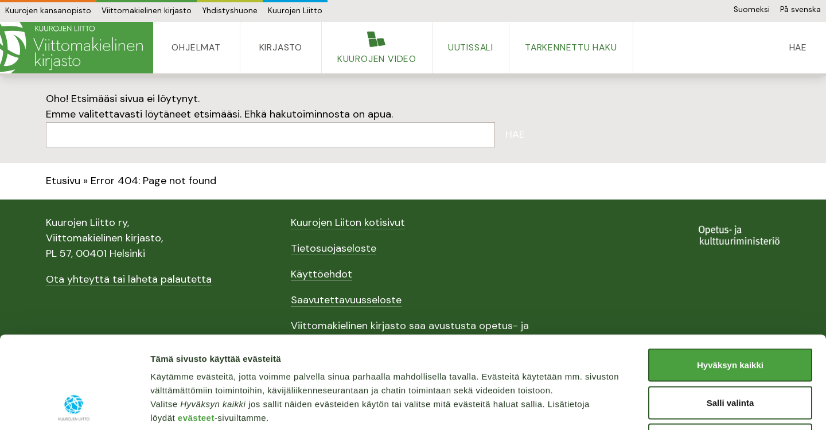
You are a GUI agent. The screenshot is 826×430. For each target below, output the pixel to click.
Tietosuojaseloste (333, 248)
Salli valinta (730, 317)
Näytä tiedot (613, 407)
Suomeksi (752, 9)
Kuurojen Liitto (295, 10)
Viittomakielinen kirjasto (147, 10)
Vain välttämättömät (730, 354)
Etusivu (63, 180)
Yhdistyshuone (230, 10)
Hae (515, 134)
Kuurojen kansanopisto (48, 10)
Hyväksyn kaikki (730, 279)
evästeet (196, 332)
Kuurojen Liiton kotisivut (348, 222)
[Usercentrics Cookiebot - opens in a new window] (74, 407)
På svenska (800, 9)
